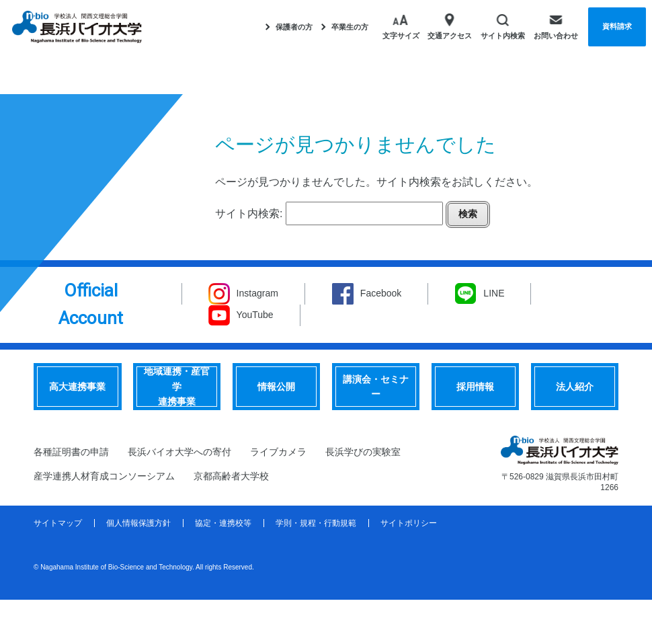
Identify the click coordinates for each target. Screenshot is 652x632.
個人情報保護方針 (138, 523)
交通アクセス (449, 26)
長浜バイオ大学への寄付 (179, 451)
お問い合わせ (556, 26)
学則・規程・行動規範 (316, 523)
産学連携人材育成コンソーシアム (104, 476)
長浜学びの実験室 (363, 451)
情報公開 (276, 386)
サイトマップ (58, 523)
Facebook (380, 293)
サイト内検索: (248, 213)
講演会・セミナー (376, 386)
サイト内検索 (503, 26)
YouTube (255, 314)
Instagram (257, 293)
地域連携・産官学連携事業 (177, 386)
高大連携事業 (77, 386)
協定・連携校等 (223, 523)
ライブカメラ (278, 451)
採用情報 (475, 386)
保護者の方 (289, 27)
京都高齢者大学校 (231, 476)
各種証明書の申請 (71, 451)
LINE (493, 293)
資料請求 (617, 26)
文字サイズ (400, 26)
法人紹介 (575, 386)
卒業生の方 (344, 27)
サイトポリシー (408, 523)
